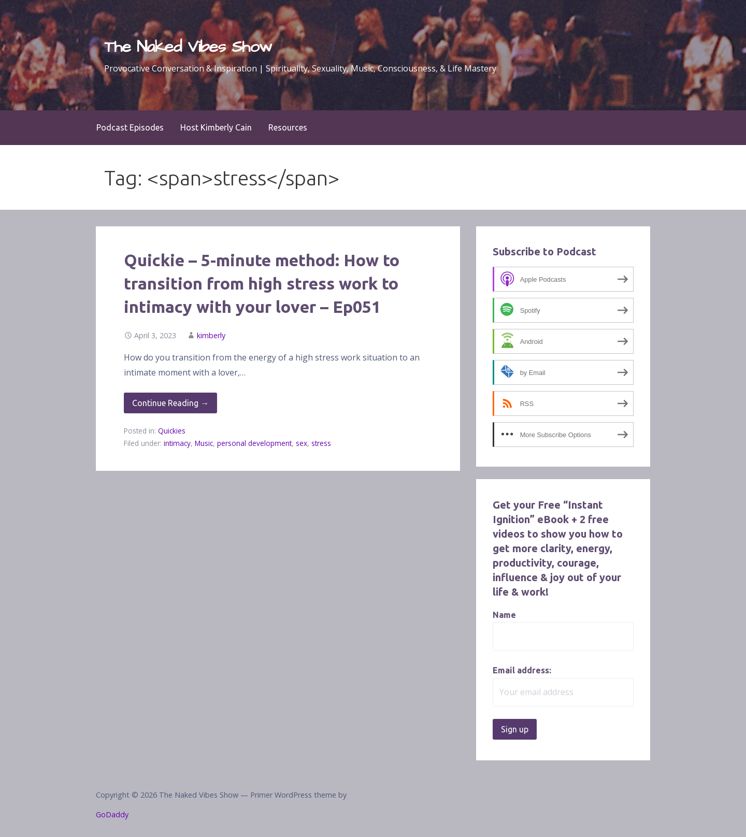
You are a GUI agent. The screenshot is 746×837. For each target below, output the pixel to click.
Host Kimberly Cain (216, 127)
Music (204, 443)
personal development (254, 443)
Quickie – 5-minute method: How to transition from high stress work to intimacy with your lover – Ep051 (261, 283)
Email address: (522, 670)
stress (321, 443)
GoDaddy (112, 814)
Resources (287, 127)
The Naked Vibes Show (188, 47)
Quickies (171, 431)
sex (301, 443)
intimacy (177, 443)
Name (504, 614)
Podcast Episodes (130, 127)
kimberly (211, 335)
